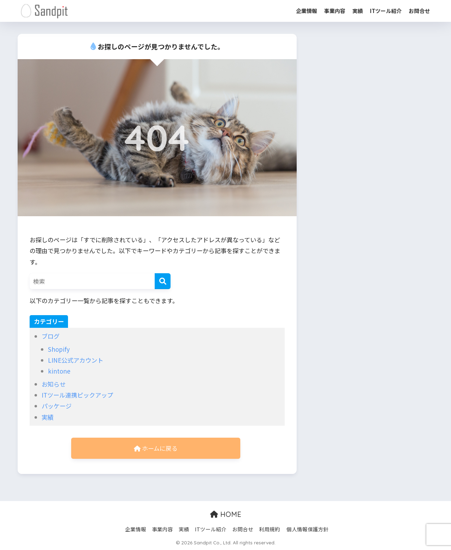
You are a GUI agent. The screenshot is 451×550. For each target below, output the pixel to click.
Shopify (59, 349)
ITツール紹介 (386, 10)
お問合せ (419, 10)
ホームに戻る (156, 448)
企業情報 (306, 10)
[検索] (163, 281)
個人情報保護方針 (307, 529)
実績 (357, 10)
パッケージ (57, 405)
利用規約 (269, 529)
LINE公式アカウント (75, 360)
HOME (225, 514)
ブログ (51, 336)
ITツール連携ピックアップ (77, 394)
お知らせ (54, 384)
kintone (59, 371)
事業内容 (334, 10)
